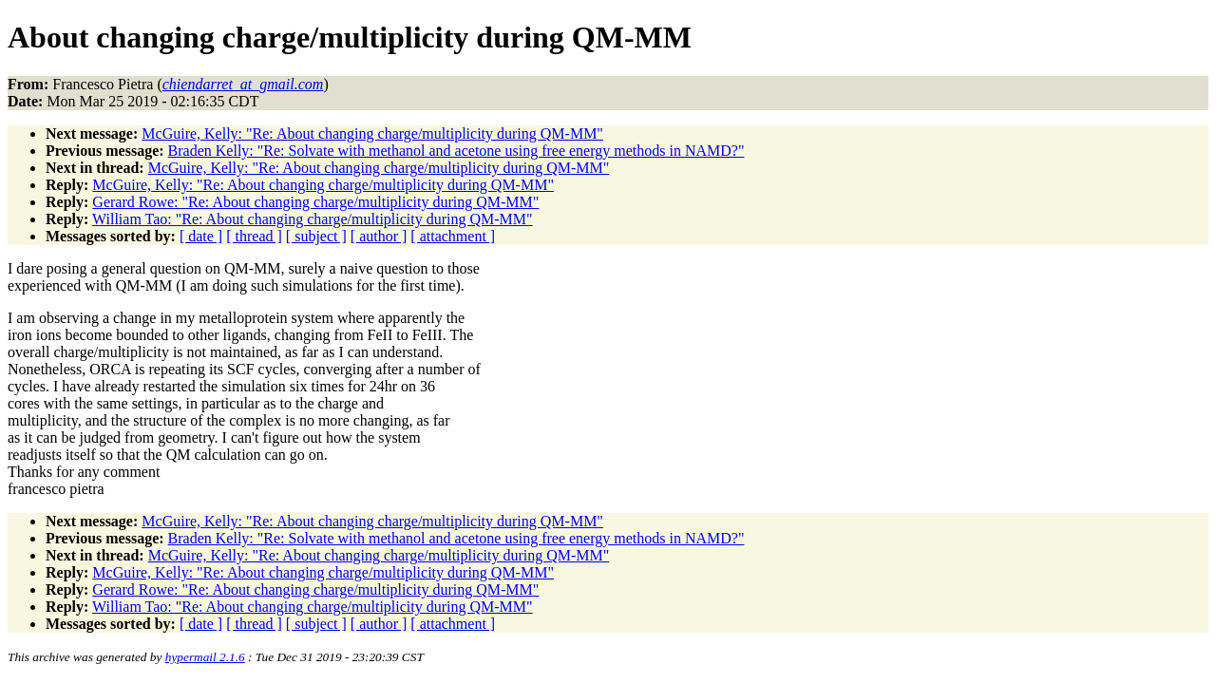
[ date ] (201, 236)
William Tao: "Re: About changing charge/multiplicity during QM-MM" (312, 219)
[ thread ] (254, 236)
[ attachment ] (452, 236)
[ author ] (379, 236)
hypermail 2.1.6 (205, 657)
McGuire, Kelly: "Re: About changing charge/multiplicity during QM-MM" (372, 133)
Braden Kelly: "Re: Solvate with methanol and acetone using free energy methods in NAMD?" (456, 150)
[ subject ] (316, 236)
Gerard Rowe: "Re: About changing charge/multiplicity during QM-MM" (315, 202)
